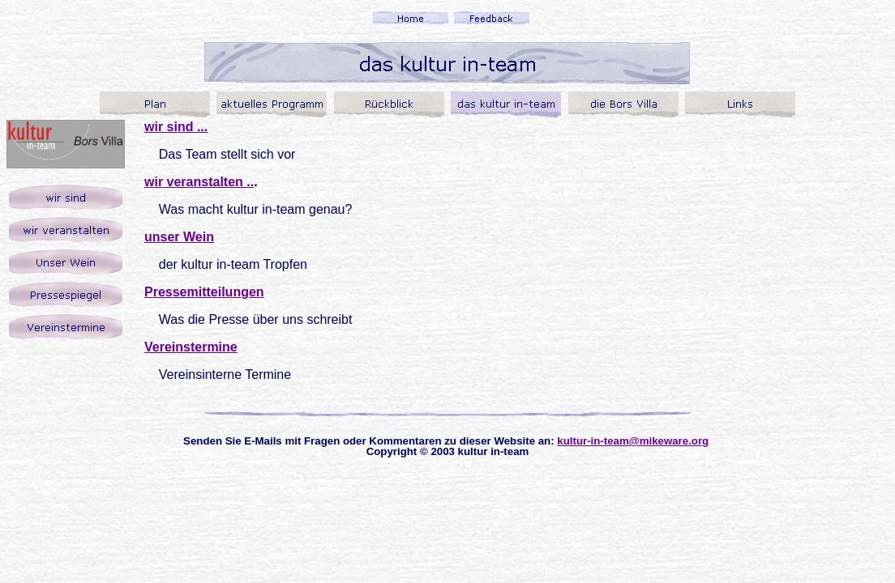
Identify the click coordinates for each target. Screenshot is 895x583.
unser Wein (179, 237)
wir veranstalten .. (199, 182)
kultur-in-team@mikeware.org (633, 441)
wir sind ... (176, 127)
